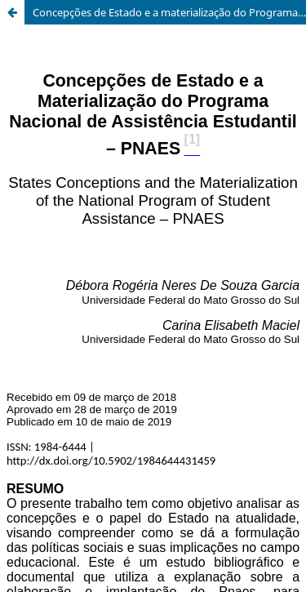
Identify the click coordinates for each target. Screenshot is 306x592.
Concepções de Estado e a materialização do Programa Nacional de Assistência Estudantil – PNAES (169, 12)
